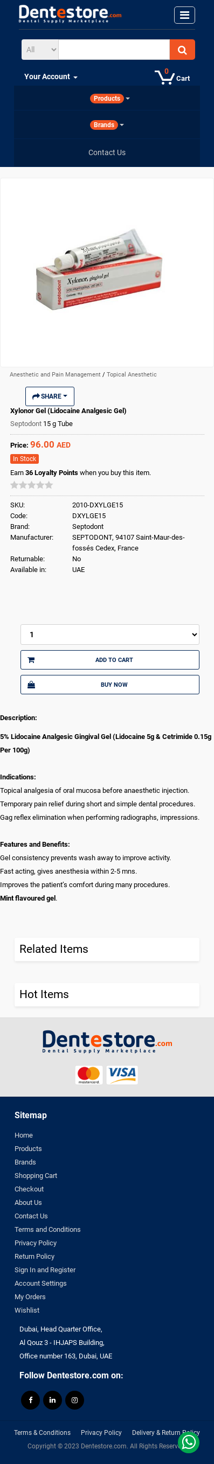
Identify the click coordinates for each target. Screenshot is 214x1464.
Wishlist (27, 1310)
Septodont (26, 424)
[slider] (31, 484)
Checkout (29, 1189)
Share (49, 396)
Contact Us (31, 1216)
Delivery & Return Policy (166, 1433)
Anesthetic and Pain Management (56, 374)
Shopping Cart (36, 1176)
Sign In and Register (45, 1270)
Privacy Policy (36, 1243)
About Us (28, 1202)
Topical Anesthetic (132, 374)
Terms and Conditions (48, 1229)
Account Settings (41, 1283)
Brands (25, 1162)
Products (28, 1149)
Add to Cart (80, 659)
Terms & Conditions (42, 1433)
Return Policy (34, 1256)
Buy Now (77, 684)
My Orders (30, 1297)
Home (24, 1135)
